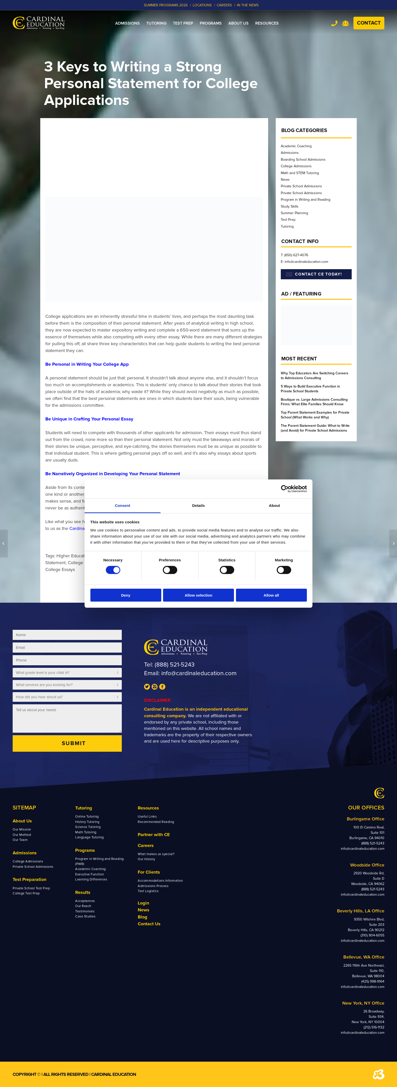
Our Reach (83, 906)
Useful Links (147, 817)
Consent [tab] (122, 505)
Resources (148, 808)
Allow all (271, 595)
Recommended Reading (156, 822)
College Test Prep (26, 893)
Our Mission (22, 829)
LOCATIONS (202, 5)
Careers (146, 845)
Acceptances (85, 901)
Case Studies (85, 916)
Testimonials (84, 911)
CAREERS (224, 5)
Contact (369, 23)
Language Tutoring (89, 837)
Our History (146, 859)
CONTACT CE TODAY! (314, 274)
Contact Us (149, 924)
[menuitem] (127, 23)
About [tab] (274, 505)
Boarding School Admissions (303, 159)
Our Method (22, 835)
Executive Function (89, 874)
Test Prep (288, 219)
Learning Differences (91, 879)
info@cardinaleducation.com (198, 673)
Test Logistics (148, 891)
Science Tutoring (88, 827)
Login (143, 903)
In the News (248, 5)
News (285, 179)
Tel (334, 23)
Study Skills (290, 206)
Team (345, 23)
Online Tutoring (87, 817)
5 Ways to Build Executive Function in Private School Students (310, 388)
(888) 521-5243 (174, 664)
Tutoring (287, 226)
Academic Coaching (296, 146)
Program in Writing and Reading (305, 199)
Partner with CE (154, 834)
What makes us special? (156, 854)
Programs (85, 850)
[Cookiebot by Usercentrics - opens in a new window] (285, 489)
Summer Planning (294, 213)
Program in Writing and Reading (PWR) (99, 861)
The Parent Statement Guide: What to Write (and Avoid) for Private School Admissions (315, 428)
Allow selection (198, 595)
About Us (22, 821)
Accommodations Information (160, 881)
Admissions (290, 153)
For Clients (149, 872)
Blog (142, 917)
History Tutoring (87, 822)
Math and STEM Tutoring (300, 173)
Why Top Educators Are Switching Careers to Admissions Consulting (314, 375)
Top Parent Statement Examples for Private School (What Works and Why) (315, 414)
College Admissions (296, 166)
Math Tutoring (85, 832)
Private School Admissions (301, 186)
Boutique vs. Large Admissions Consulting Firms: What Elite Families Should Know (314, 402)
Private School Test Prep (31, 888)
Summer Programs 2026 (166, 5)
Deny (125, 595)
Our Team (20, 840)
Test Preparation (29, 879)
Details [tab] (198, 505)
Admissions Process (153, 886)
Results (82, 892)
